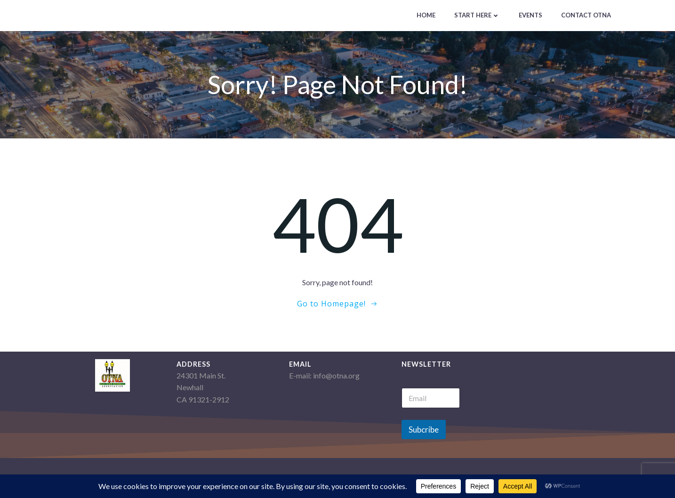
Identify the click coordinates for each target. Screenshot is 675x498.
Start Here (477, 15)
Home (426, 15)
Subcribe (424, 429)
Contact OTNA (586, 15)
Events (530, 15)
